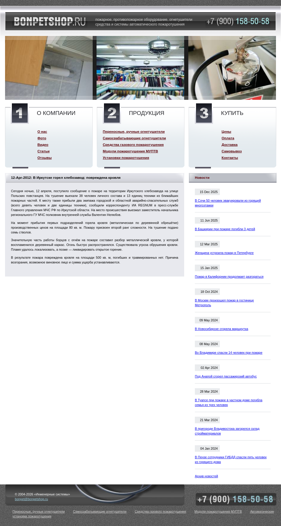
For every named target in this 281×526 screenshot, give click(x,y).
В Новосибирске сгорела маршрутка (221, 329)
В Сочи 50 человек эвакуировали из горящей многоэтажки (228, 203)
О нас (42, 131)
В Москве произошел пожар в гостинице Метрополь (224, 302)
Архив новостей (206, 476)
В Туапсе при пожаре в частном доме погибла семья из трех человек (228, 402)
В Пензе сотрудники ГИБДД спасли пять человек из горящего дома (230, 459)
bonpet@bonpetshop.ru (31, 499)
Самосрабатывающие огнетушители (134, 138)
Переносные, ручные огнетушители (134, 131)
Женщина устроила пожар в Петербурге (224, 253)
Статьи (43, 151)
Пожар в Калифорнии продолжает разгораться (229, 276)
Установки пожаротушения (126, 157)
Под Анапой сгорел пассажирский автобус (226, 376)
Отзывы (44, 157)
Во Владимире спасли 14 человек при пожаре (228, 352)
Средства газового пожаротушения (133, 144)
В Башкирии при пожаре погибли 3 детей (225, 229)
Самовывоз (232, 151)
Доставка (230, 144)
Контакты (230, 157)
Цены (226, 131)
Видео (42, 144)
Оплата (228, 138)
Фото (41, 138)
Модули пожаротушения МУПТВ (130, 151)
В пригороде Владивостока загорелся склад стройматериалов (227, 431)
